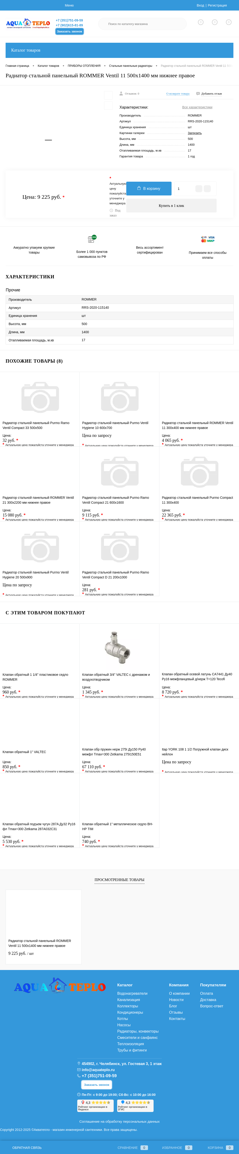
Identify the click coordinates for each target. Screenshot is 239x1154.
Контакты (177, 1019)
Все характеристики (197, 107)
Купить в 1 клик (171, 206)
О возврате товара (178, 93)
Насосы (123, 1025)
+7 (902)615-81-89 (69, 25)
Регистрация (217, 5)
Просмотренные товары (119, 880)
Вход (200, 5)
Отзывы (176, 1012)
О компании (179, 993)
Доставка (208, 1000)
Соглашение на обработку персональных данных (119, 1121)
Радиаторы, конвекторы (137, 1031)
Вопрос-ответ (211, 1006)
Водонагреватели (132, 993)
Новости (176, 1000)
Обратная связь (24, 1148)
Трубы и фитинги (132, 1050)
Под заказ (114, 213)
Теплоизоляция (130, 1044)
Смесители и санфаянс (137, 1038)
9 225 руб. (21, 953)
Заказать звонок (69, 31)
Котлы (122, 1019)
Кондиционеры (130, 1012)
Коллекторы (127, 1006)
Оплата (206, 993)
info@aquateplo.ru (98, 1070)
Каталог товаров (119, 50)
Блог (173, 1006)
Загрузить (195, 133)
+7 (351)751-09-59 (69, 20)
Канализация (128, 1000)
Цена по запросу (119, 438)
